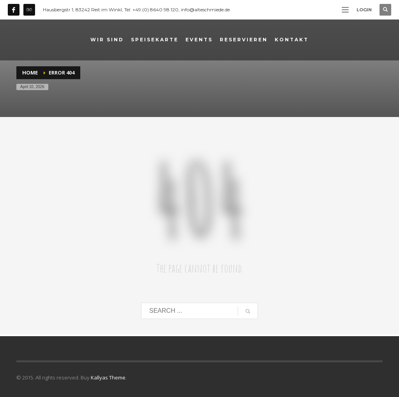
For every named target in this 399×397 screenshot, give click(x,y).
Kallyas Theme (108, 377)
